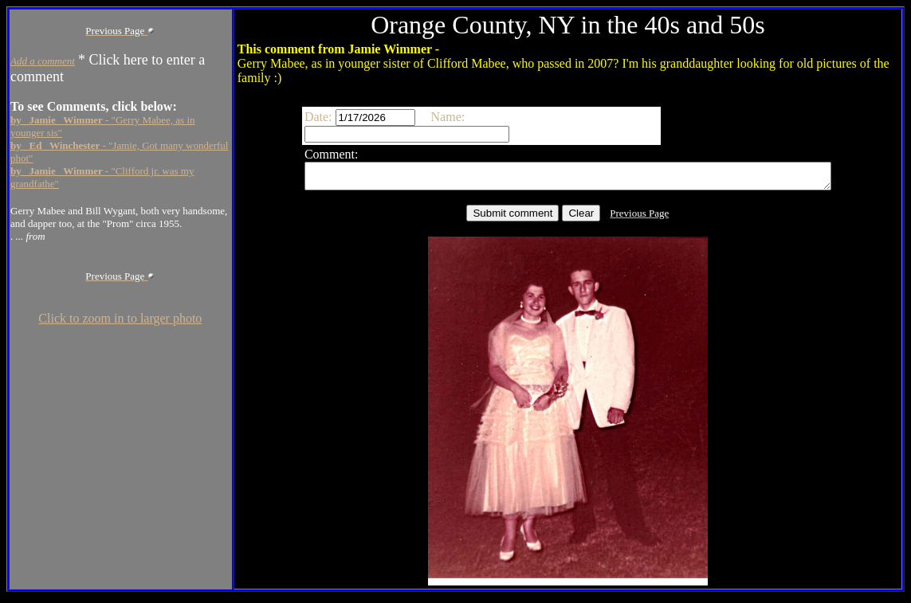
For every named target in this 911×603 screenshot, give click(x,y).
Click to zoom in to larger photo (120, 318)
